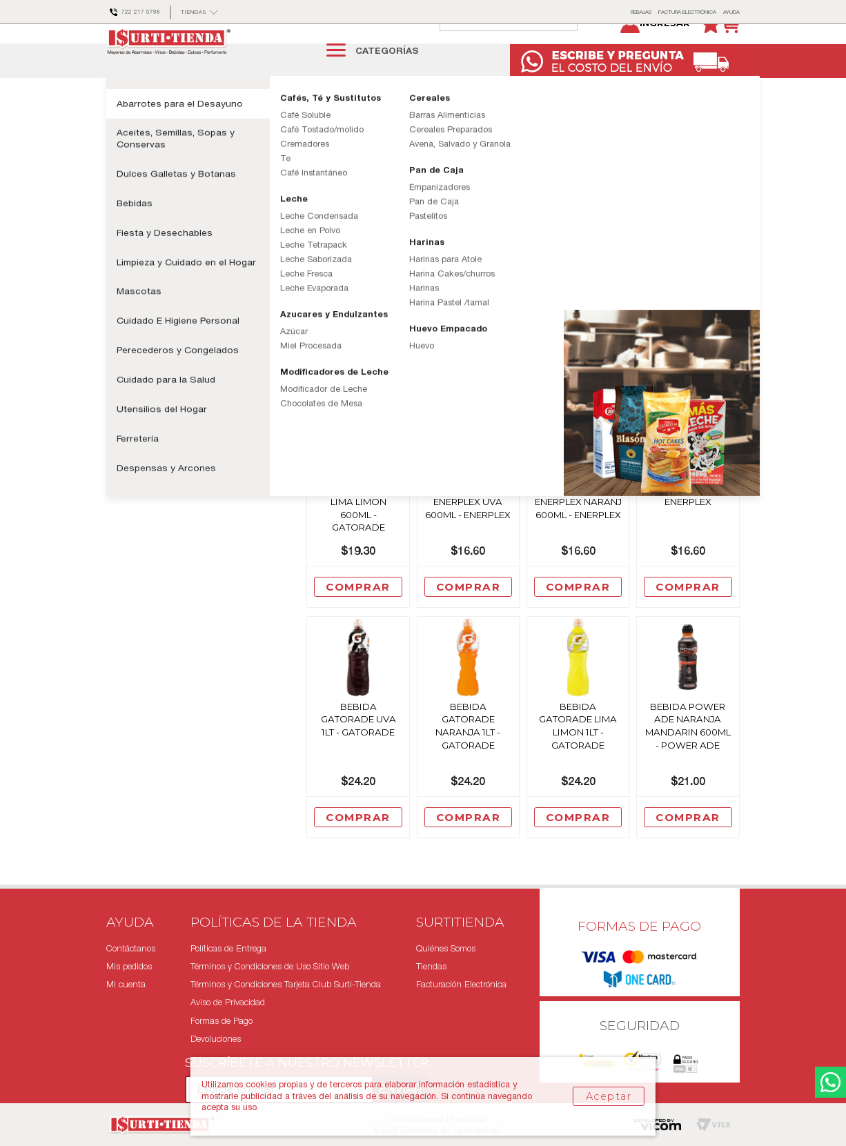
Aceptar (608, 1096)
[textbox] (522, 49)
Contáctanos (130, 948)
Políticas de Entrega (228, 948)
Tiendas (431, 966)
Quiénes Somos (445, 948)
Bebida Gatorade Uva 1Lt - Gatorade (358, 751)
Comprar (358, 387)
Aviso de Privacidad (227, 1003)
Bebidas (155, 123)
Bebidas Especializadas (227, 123)
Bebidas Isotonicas (319, 123)
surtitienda (116, 123)
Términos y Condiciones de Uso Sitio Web (269, 966)
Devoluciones (215, 1039)
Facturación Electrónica (461, 985)
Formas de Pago (221, 1021)
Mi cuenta (126, 985)
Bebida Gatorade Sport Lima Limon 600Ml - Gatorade (358, 533)
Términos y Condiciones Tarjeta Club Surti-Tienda (285, 985)
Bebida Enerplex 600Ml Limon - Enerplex (688, 520)
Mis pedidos (129, 966)
